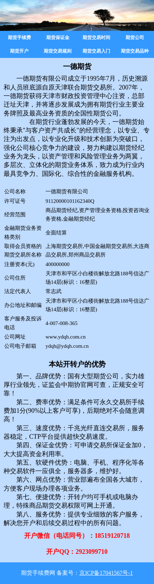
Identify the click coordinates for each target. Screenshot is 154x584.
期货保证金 (57, 37)
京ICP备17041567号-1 (106, 573)
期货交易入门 (96, 51)
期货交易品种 (135, 51)
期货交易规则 (57, 51)
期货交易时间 (96, 37)
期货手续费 (19, 37)
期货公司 (135, 37)
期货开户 (19, 51)
